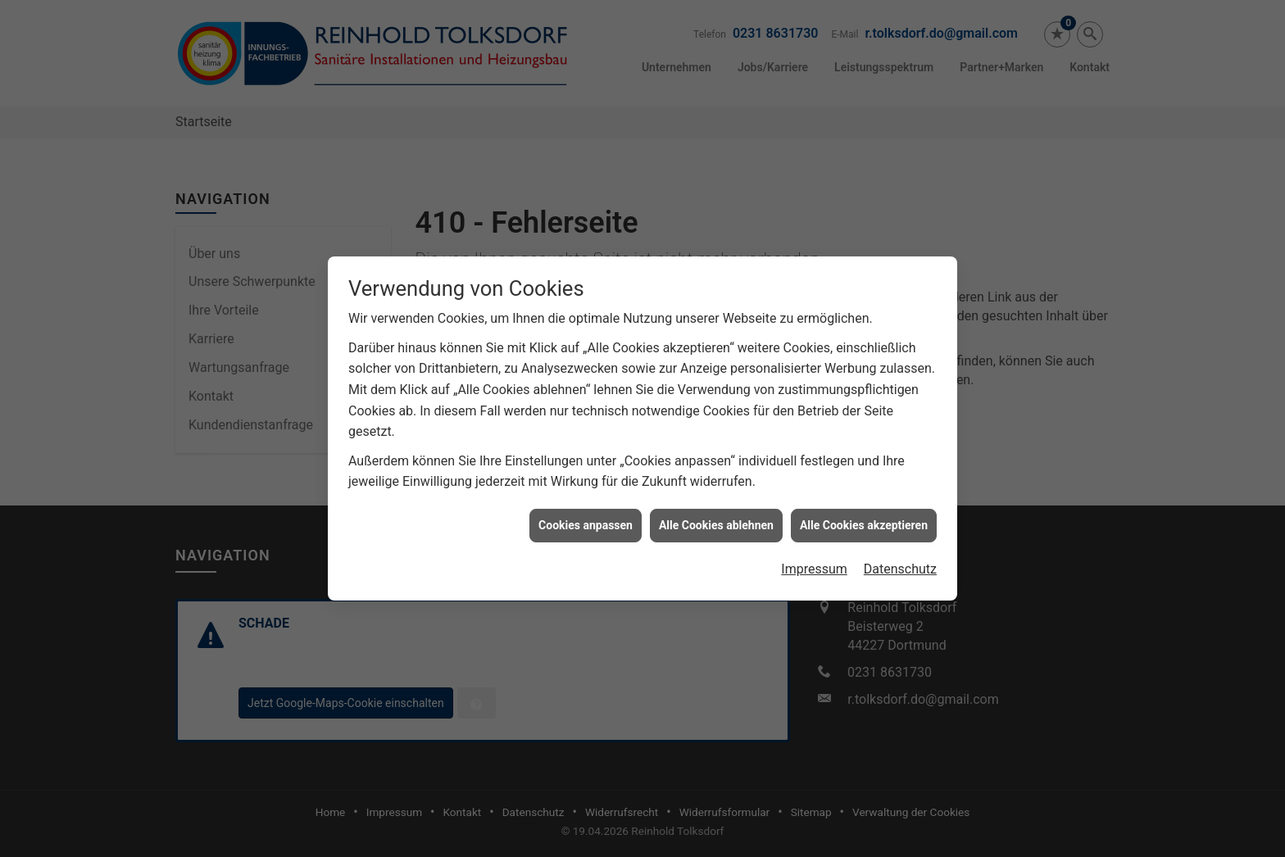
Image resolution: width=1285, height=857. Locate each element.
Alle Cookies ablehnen (716, 521)
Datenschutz (900, 566)
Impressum (814, 566)
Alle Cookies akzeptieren (864, 521)
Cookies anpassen (585, 521)
